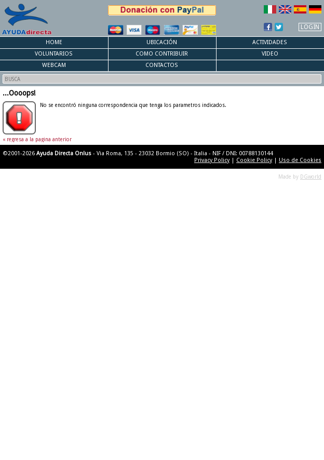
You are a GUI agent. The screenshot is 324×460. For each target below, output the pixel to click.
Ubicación (161, 42)
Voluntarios (54, 53)
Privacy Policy (212, 160)
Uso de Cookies (300, 160)
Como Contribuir (162, 53)
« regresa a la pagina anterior (37, 139)
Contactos (161, 65)
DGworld (310, 177)
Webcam (54, 65)
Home (54, 42)
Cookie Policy (254, 160)
